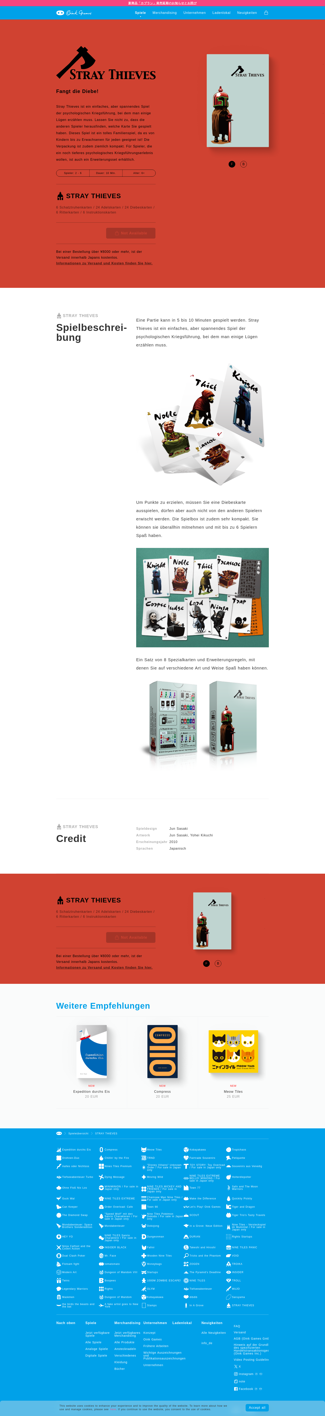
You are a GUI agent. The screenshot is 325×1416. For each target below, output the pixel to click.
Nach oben (65, 1323)
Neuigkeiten (247, 12)
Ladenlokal (221, 12)
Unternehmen (194, 12)
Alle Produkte (124, 1342)
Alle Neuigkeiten (213, 1332)
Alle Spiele (93, 1342)
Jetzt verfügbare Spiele (97, 1334)
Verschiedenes (125, 1355)
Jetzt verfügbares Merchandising (127, 1334)
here (113, 1409)
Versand (240, 1332)
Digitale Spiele (96, 1355)
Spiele (140, 12)
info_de (206, 1343)
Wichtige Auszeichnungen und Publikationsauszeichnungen (157, 1355)
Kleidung (120, 1362)
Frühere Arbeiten (156, 1346)
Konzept (149, 1332)
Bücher (119, 1368)
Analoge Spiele (96, 1348)
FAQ (237, 1326)
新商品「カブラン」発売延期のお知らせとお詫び (162, 3)
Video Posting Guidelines (253, 1359)
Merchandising (165, 12)
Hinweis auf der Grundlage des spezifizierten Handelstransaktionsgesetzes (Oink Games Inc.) (255, 1349)
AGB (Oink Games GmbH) (253, 1338)
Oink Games (152, 1339)
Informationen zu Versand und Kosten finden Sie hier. (104, 263)
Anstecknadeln (125, 1348)
